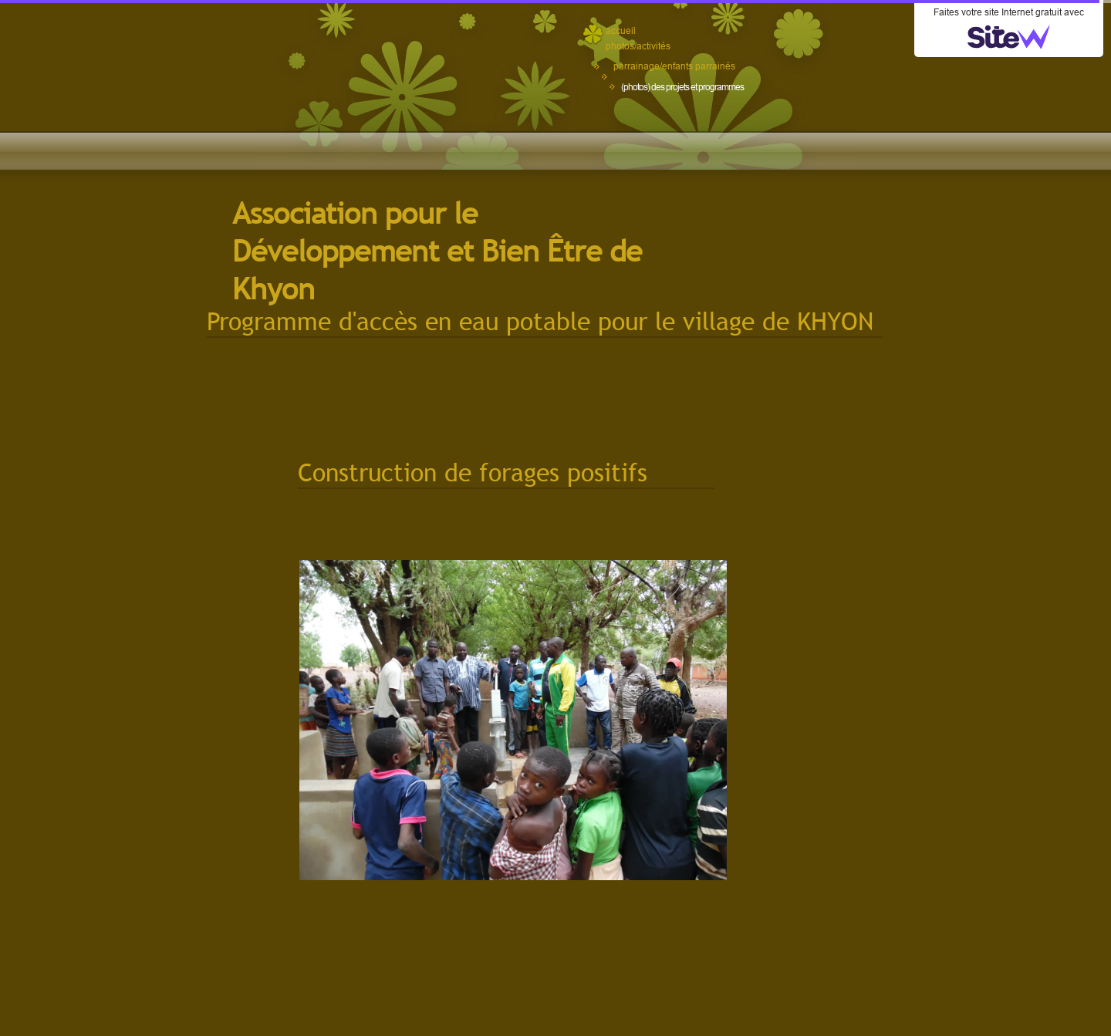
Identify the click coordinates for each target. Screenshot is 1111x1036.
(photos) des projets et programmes (682, 87)
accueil (621, 30)
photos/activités (638, 46)
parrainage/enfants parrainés (674, 66)
